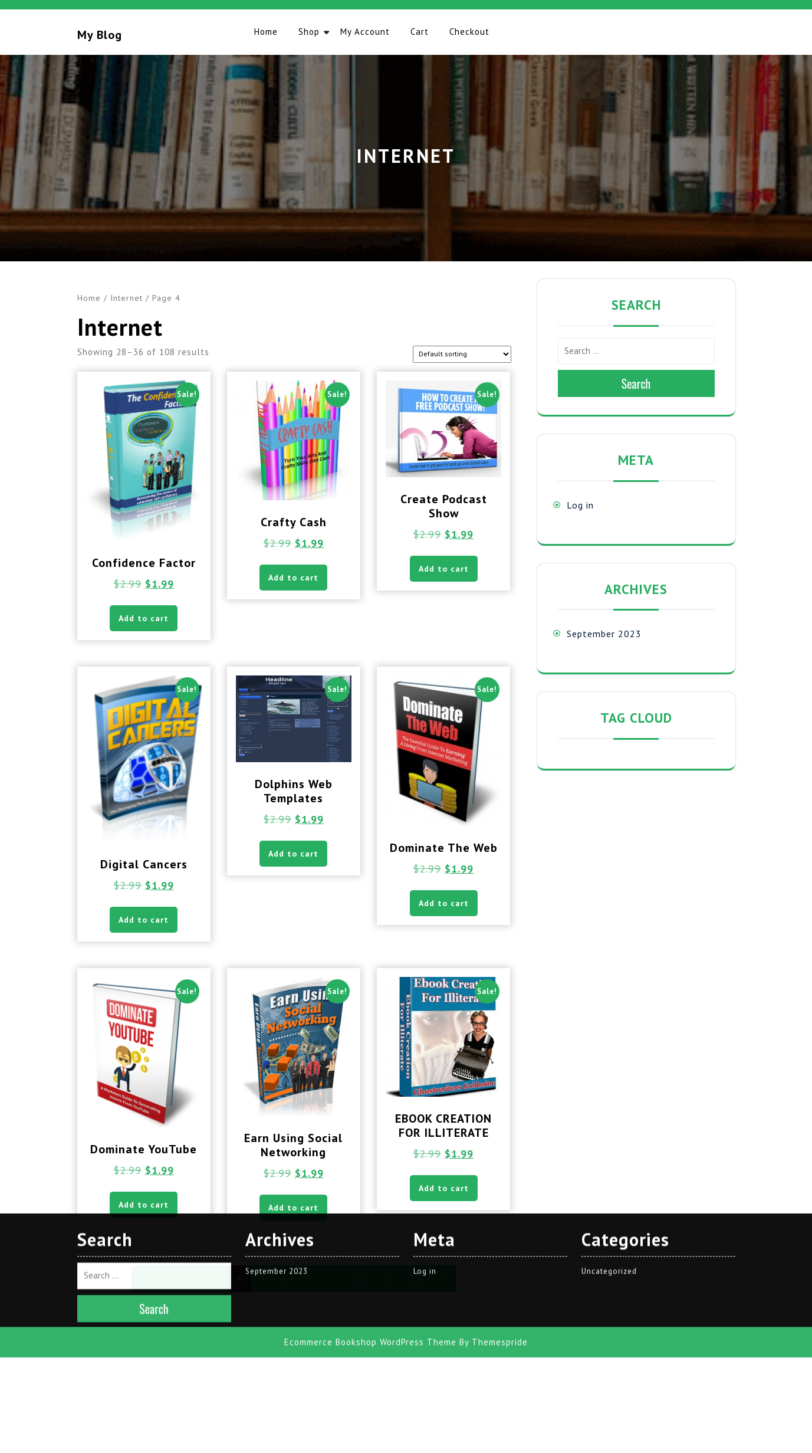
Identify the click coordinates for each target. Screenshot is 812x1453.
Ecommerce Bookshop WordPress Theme (370, 1188)
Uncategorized (609, 1118)
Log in (580, 505)
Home (266, 31)
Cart (419, 31)
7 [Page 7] (308, 1278)
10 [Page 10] (358, 1278)
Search (636, 383)
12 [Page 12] (415, 1278)
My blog (99, 34)
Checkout (469, 31)
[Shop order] (462, 354)
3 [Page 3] (216, 1278)
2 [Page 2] (193, 1278)
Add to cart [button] (144, 618)
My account (365, 31)
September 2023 (604, 633)
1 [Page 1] (170, 1278)
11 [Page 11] (387, 1278)
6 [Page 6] (285, 1278)
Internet (126, 298)
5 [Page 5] (262, 1278)
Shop (309, 31)
